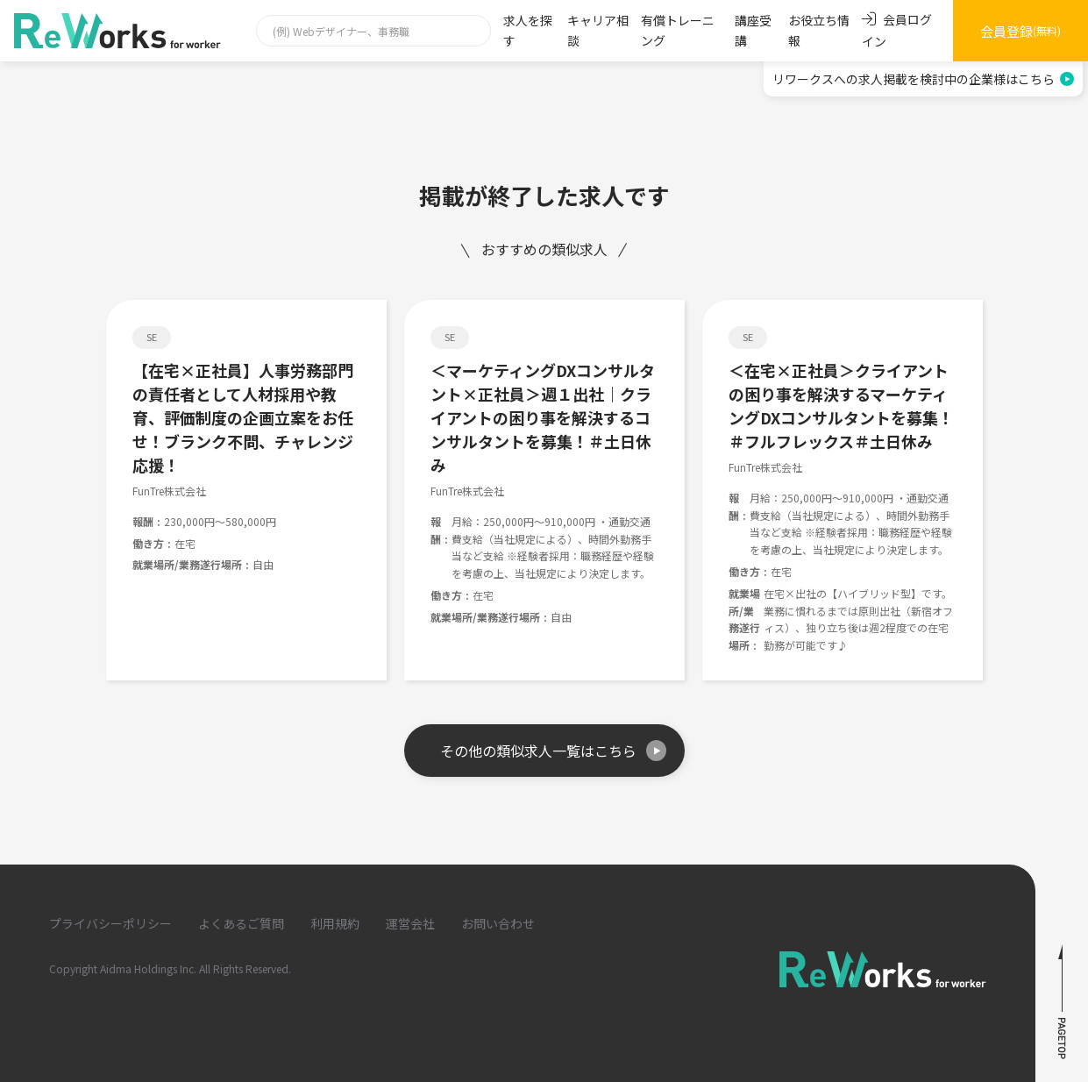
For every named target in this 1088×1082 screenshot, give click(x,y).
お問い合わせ (498, 923)
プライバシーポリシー (110, 923)
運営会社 (410, 923)
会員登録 (1020, 31)
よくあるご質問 (241, 923)
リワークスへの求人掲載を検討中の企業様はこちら (923, 79)
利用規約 (334, 923)
